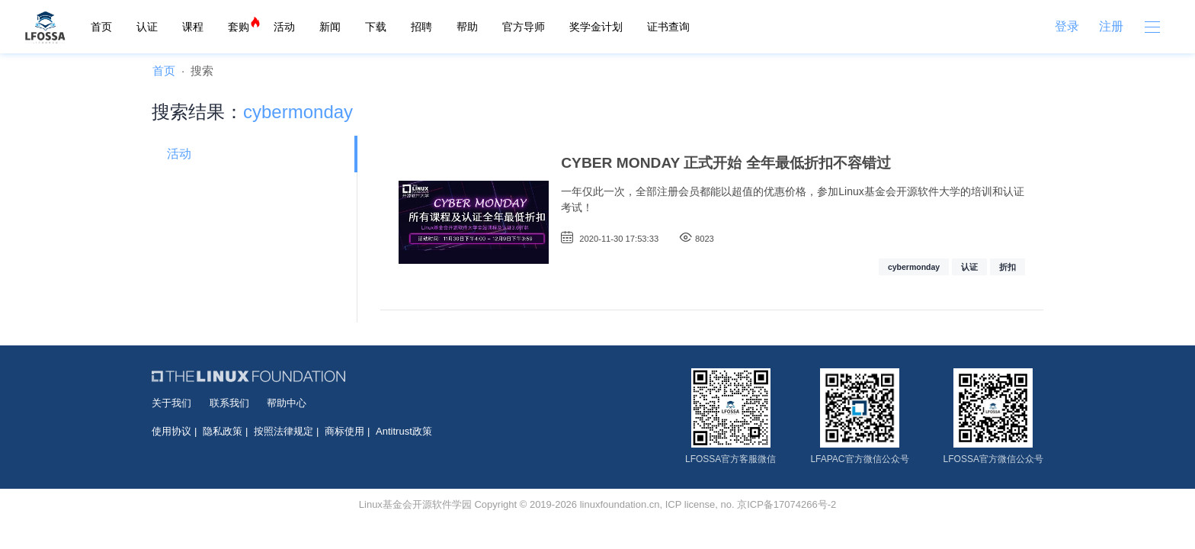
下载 (375, 27)
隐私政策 (222, 431)
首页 (101, 27)
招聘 (421, 27)
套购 (238, 27)
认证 (147, 27)
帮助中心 (286, 403)
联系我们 (229, 403)
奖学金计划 (596, 27)
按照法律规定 (283, 431)
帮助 (467, 27)
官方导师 (523, 27)
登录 (1067, 26)
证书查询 (668, 27)
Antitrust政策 (404, 431)
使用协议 (171, 431)
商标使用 (344, 431)
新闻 (330, 27)
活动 (284, 27)
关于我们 (171, 403)
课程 (192, 27)
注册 (1111, 26)
